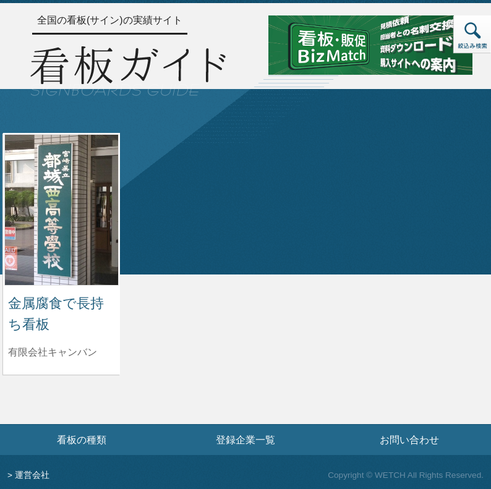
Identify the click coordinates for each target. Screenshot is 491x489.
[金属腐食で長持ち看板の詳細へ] (61, 209)
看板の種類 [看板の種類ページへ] (81, 439)
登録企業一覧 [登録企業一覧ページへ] (245, 439)
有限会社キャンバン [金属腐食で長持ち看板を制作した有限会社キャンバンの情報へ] (52, 352)
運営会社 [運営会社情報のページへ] (32, 475)
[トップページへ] (128, 69)
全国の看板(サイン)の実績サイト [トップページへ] (109, 20)
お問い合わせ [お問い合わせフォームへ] (409, 439)
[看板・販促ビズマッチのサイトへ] (370, 44)
